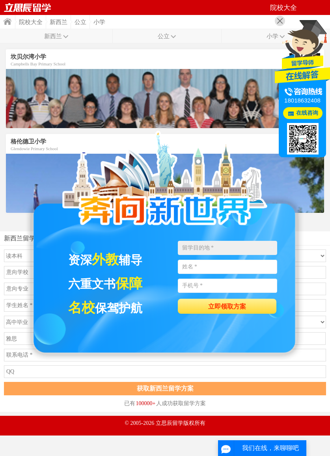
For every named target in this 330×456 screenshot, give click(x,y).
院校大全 (31, 22)
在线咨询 (307, 113)
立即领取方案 (227, 306)
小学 (99, 22)
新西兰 (58, 22)
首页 (27, 7)
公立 (80, 22)
